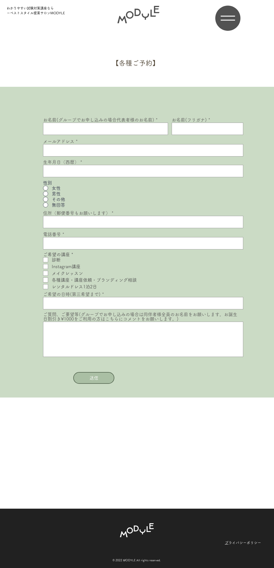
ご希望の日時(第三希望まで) (72, 294)
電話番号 (52, 234)
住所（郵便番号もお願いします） (76, 213)
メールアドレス (58, 141)
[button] (227, 18)
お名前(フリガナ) (189, 120)
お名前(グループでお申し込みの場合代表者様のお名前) (98, 120)
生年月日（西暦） (61, 162)
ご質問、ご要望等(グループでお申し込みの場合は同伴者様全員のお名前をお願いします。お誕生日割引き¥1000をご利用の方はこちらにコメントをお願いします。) (140, 316)
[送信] (93, 378)
